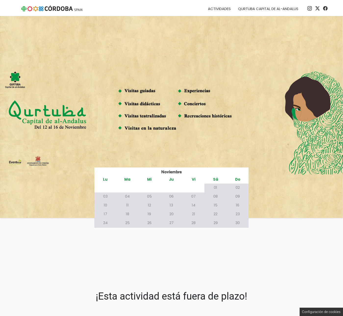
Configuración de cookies (321, 312)
